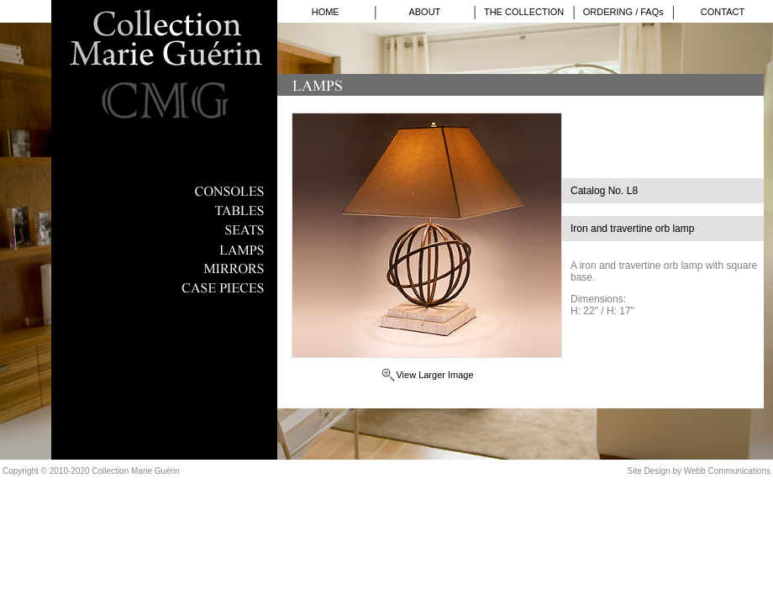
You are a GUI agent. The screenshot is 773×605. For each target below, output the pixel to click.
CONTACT (722, 12)
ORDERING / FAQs (623, 12)
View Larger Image (434, 375)
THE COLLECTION (524, 12)
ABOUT (424, 12)
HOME (325, 12)
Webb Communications (727, 471)
